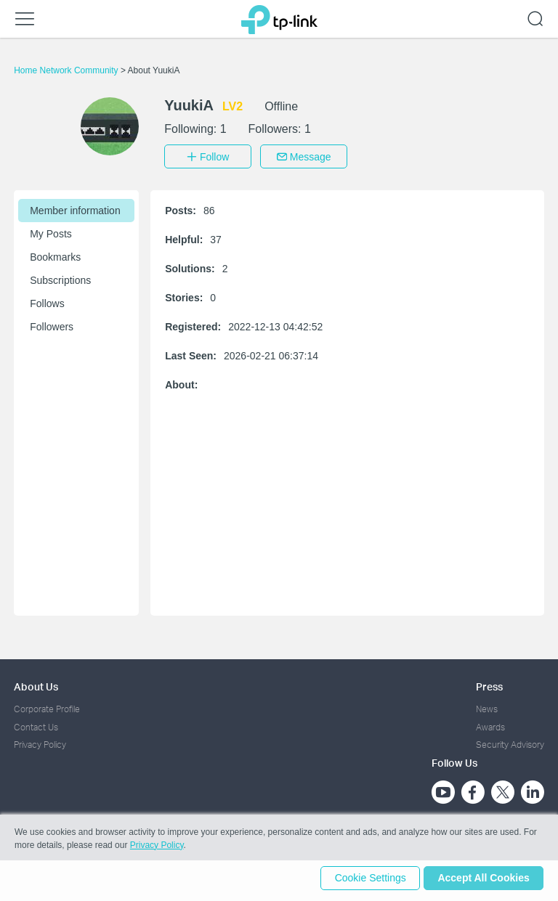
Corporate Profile (47, 706)
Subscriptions (60, 278)
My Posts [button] (51, 231)
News (487, 706)
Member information (75, 208)
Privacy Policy (40, 742)
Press (489, 684)
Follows (47, 301)
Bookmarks (55, 255)
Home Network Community (67, 70)
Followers (51, 324)
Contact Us (36, 724)
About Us (36, 684)
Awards (490, 724)
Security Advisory (510, 742)
